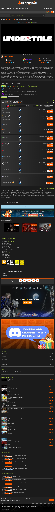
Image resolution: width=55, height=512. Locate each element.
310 (3, 130)
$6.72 (50, 145)
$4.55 (50, 138)
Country (3, 105)
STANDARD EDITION (14, 97)
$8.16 (50, 171)
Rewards (21, 8)
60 (3, 145)
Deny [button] (40, 508)
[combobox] (16, 106)
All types (4, 97)
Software (15, 8)
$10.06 (49, 183)
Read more (27, 80)
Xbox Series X (33, 86)
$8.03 (50, 164)
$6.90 (50, 158)
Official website (6, 240)
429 (3, 184)
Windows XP (7, 252)
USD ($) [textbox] (36, 105)
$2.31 (50, 118)
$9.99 (50, 177)
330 (3, 117)
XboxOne (23, 86)
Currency (30, 105)
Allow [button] (48, 508)
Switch (15, 86)
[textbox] (12, 106)
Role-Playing (11, 241)
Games (2, 8)
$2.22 (50, 111)
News (26, 8)
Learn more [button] (13, 509)
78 (3, 138)
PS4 (9, 86)
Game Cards (8, 8)
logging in (26, 207)
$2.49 (50, 124)
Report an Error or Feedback (46, 188)
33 (3, 110)
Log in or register (48, 8)
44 (3, 151)
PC (3, 86)
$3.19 (50, 132)
